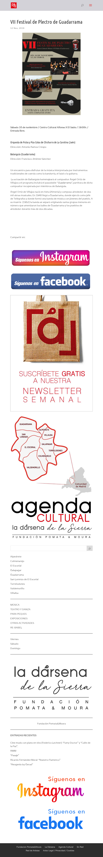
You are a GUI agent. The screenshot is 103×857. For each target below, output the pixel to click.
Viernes (14, 639)
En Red (80, 847)
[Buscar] (90, 548)
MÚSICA (14, 604)
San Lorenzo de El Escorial (24, 579)
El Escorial (15, 565)
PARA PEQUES (18, 613)
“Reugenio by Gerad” (21, 764)
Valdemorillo (17, 588)
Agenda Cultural (65, 847)
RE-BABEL (16, 627)
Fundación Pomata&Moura (51, 723)
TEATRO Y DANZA (20, 609)
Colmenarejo (17, 561)
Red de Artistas (33, 850)
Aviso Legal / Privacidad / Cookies (58, 850)
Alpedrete (15, 556)
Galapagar (15, 570)
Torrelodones (17, 583)
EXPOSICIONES (18, 618)
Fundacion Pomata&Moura (28, 847)
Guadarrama (17, 574)
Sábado (14, 643)
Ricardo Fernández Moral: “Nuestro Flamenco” (35, 759)
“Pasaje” (14, 755)
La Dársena (50, 847)
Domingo (15, 648)
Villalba (14, 593)
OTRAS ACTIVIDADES (22, 623)
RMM (13, 750)
